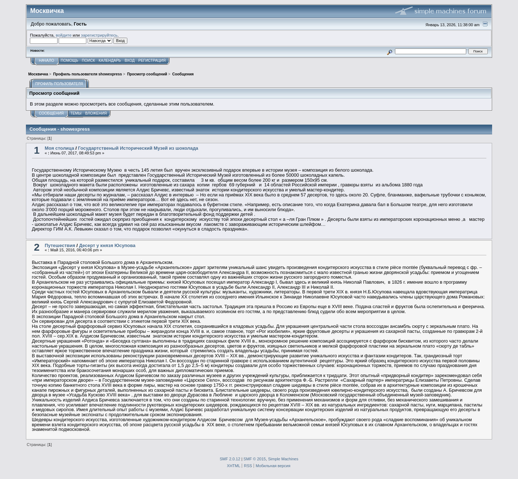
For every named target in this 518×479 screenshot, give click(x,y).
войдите (64, 35)
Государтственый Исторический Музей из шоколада (138, 148)
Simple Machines (283, 459)
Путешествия (60, 245)
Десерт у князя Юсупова (107, 245)
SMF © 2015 (255, 459)
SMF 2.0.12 (230, 459)
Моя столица (59, 148)
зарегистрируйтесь (99, 35)
